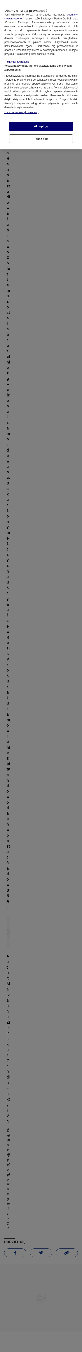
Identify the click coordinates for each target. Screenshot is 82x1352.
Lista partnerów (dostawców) (21, 110)
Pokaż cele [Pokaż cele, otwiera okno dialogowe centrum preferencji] (41, 137)
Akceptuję (41, 124)
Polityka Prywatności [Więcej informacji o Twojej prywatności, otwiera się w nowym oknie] (17, 60)
